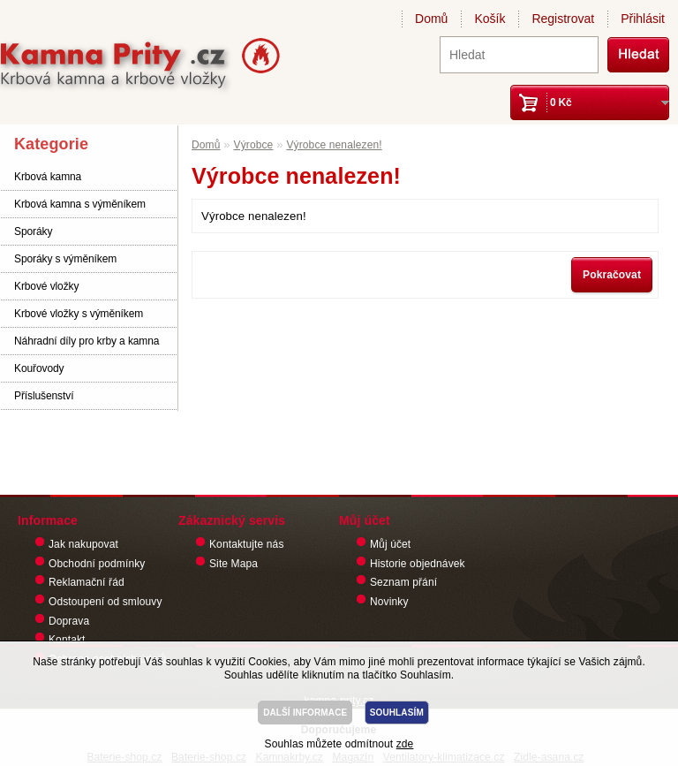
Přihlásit (643, 18)
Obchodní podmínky (97, 563)
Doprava (69, 621)
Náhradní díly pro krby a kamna (86, 341)
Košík (489, 18)
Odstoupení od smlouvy (105, 601)
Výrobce (254, 145)
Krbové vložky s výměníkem (78, 313)
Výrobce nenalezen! (333, 145)
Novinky (389, 601)
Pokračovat (612, 275)
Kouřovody (39, 368)
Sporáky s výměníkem (65, 259)
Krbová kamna (47, 177)
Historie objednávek (417, 563)
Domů (431, 18)
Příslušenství (43, 396)
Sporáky (33, 231)
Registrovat (562, 18)
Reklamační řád (86, 582)
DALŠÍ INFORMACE (305, 712)
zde (405, 744)
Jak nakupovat (83, 544)
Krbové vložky (46, 286)
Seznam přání (403, 582)
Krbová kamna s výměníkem (80, 204)
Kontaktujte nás (246, 544)
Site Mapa (233, 563)
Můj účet (390, 544)
